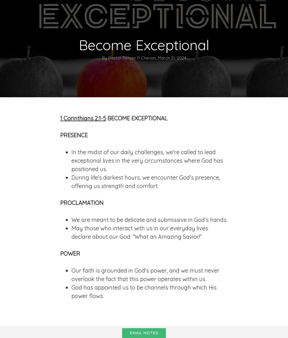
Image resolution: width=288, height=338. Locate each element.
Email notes (144, 332)
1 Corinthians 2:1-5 (83, 118)
